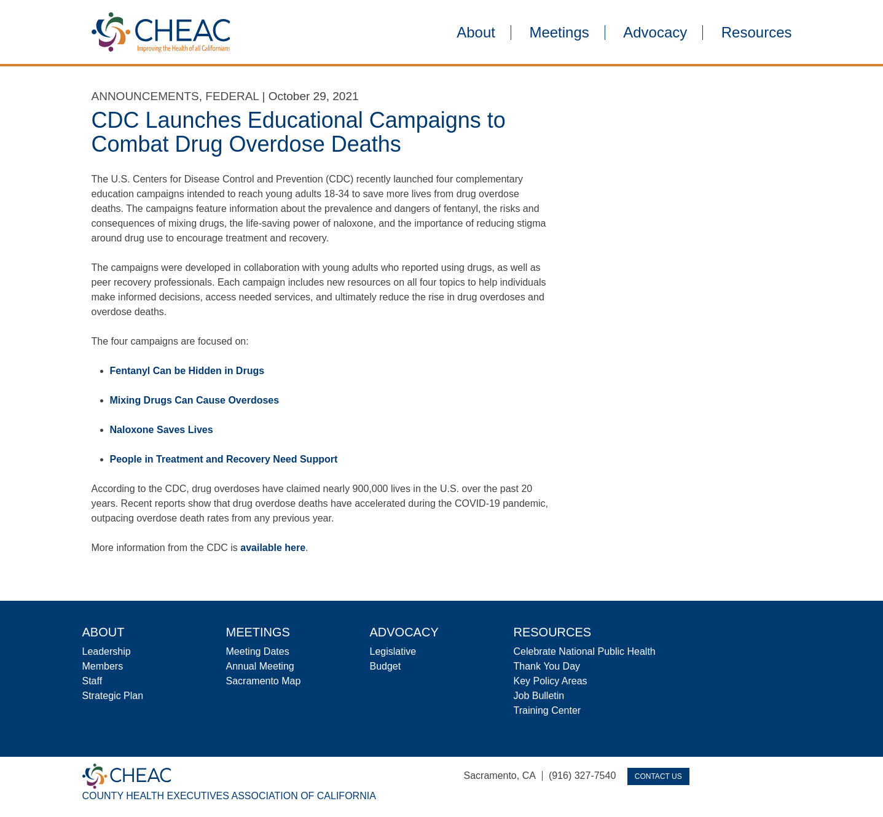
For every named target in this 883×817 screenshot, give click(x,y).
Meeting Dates (257, 651)
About (476, 32)
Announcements (145, 96)
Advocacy (655, 32)
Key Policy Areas (550, 681)
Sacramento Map (263, 681)
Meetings (559, 32)
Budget (385, 666)
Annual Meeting (260, 666)
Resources (756, 32)
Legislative (393, 651)
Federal (232, 96)
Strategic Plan (113, 695)
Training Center (547, 710)
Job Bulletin (539, 695)
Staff (92, 681)
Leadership (106, 651)
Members (103, 666)
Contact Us (658, 776)
